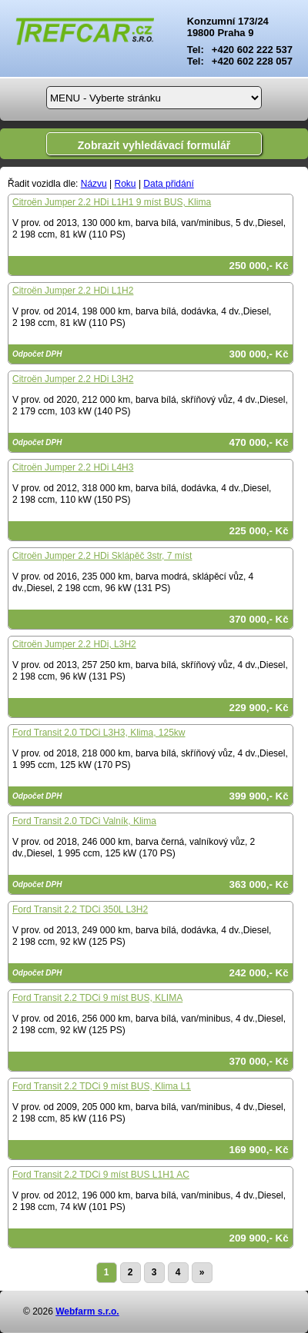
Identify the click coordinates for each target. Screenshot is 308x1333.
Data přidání (168, 183)
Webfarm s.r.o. (87, 1311)
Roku (125, 183)
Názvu (94, 183)
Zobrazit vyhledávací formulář (154, 145)
